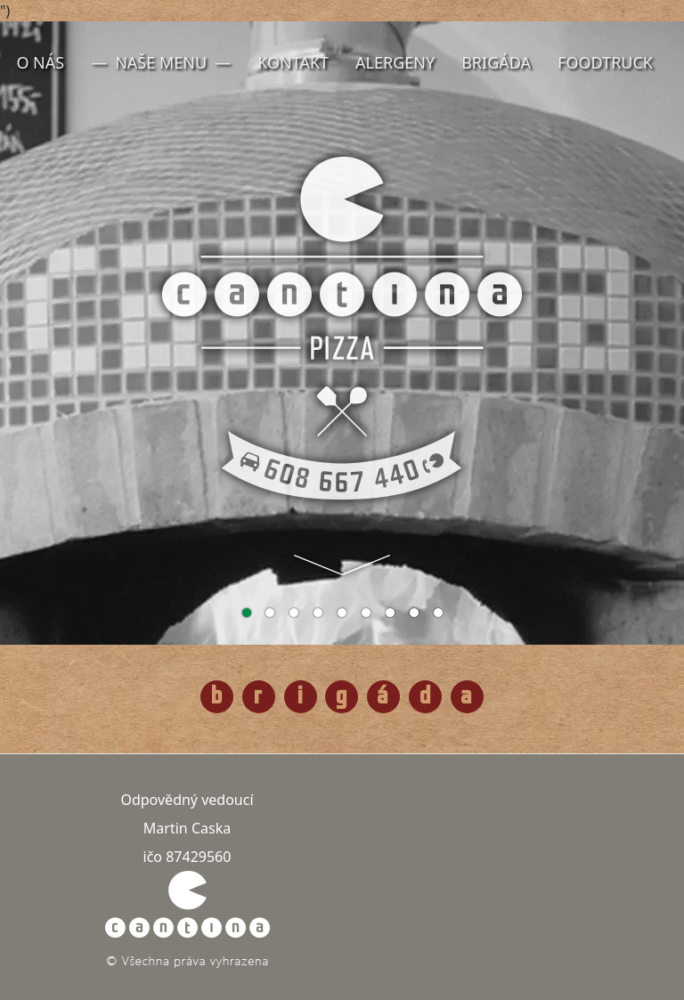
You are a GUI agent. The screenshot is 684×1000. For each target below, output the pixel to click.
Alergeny (395, 62)
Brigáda (496, 62)
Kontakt (293, 62)
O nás (40, 62)
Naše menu (161, 62)
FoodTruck (605, 62)
